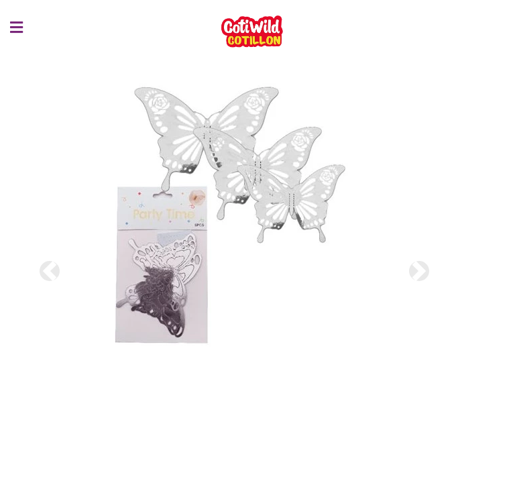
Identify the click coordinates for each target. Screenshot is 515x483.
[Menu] (10, 28)
